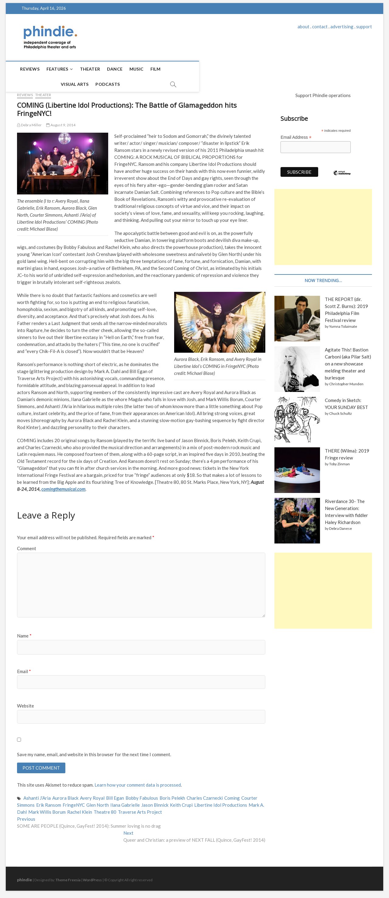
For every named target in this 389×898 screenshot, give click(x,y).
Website (25, 703)
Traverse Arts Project (140, 809)
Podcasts (214, 69)
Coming (232, 796)
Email (24, 668)
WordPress (92, 877)
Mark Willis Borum (47, 809)
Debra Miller (29, 122)
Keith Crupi (181, 802)
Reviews (29, 69)
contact (320, 26)
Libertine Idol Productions (220, 802)
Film (155, 69)
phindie (24, 877)
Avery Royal (92, 796)
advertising (341, 26)
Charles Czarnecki (205, 796)
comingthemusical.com (63, 486)
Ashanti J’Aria (37, 796)
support (364, 26)
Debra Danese (340, 525)
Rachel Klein (79, 809)
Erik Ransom (48, 802)
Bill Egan (115, 796)
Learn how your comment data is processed (138, 783)
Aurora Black (65, 796)
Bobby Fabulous (142, 796)
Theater (90, 69)
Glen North (97, 802)
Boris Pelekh (172, 796)
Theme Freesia (68, 877)
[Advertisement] (323, 224)
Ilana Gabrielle (125, 802)
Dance (114, 69)
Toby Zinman (339, 461)
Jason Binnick (154, 802)
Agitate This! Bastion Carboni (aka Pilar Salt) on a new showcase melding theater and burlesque (348, 361)
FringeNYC (74, 802)
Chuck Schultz (340, 410)
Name (24, 633)
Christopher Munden (346, 381)
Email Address (296, 135)
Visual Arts (181, 69)
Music (136, 69)
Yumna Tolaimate (343, 323)
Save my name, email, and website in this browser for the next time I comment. (94, 751)
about (303, 26)
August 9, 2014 (60, 122)
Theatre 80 (105, 809)
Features (57, 69)
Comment (26, 545)
